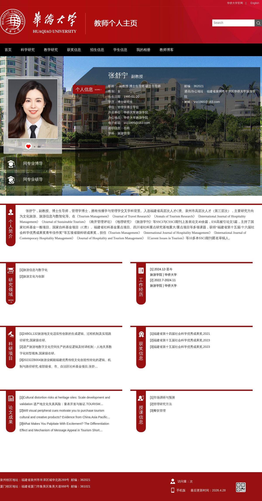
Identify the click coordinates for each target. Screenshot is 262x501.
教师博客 (167, 50)
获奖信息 (74, 50)
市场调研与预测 (164, 397)
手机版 (181, 490)
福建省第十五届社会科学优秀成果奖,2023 (181, 340)
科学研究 (28, 50)
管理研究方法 (162, 404)
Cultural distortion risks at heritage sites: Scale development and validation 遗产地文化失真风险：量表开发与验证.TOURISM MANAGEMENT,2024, (65, 404)
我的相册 (143, 50)
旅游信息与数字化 (35, 270)
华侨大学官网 (235, 3)
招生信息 (97, 50)
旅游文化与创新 (34, 276)
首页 (8, 50)
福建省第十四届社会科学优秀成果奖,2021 (181, 333)
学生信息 (120, 50)
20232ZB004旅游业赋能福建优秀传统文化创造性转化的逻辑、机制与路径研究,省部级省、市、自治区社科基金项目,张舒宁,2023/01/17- (65, 366)
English (255, 3)
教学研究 (51, 50)
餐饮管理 (159, 410)
